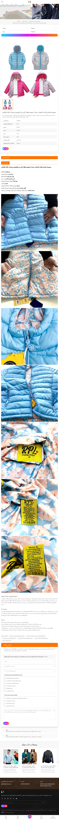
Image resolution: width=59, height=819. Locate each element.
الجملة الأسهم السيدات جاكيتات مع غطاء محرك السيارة (35, 635)
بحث (30, 35)
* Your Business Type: (13, 675)
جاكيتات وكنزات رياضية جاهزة (34, 21)
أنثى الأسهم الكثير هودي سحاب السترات (9, 638)
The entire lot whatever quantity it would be (16, 698)
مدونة (23, 810)
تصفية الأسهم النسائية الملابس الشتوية (41, 638)
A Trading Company (11, 686)
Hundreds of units (10, 703)
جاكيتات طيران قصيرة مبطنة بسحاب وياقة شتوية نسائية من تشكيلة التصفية (28, 766)
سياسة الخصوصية (52, 810)
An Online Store (10, 691)
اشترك (4, 806)
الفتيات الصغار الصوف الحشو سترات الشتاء (16, 635)
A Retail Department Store (12, 678)
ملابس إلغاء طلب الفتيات (6, 640)
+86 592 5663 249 (25, 784)
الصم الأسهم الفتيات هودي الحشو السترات (25, 638)
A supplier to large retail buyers (13, 680)
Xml (46, 810)
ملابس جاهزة (24, 21)
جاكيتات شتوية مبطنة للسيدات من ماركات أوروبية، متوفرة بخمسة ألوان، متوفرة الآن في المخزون (48, 766)
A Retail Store (9, 688)
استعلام (5, 148)
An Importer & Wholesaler (12, 683)
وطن (18, 21)
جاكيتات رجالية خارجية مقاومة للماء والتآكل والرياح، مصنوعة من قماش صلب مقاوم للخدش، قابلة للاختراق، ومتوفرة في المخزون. (10, 766)
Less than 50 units (10, 706)
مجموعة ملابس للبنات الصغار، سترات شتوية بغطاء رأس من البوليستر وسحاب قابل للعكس (24, 656)
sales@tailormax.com (6, 784)
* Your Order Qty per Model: (10, 695)
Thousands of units (10, 700)
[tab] (5, 162)
